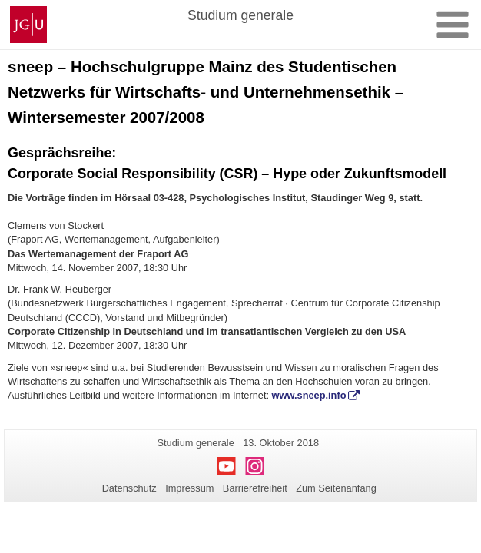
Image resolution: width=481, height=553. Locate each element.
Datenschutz (129, 488)
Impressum (189, 488)
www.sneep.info (309, 395)
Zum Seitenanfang (336, 488)
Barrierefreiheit (255, 488)
